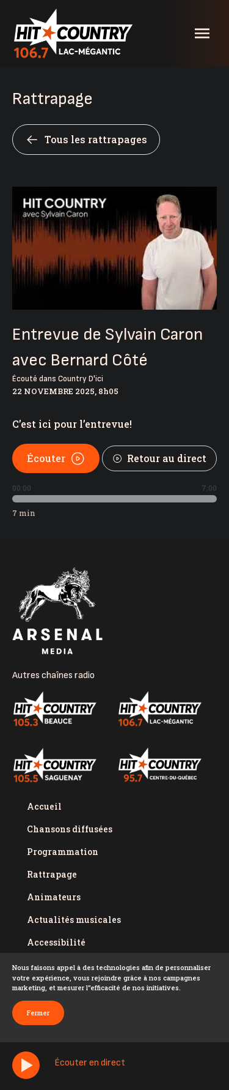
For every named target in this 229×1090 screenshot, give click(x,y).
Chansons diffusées (69, 829)
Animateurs (54, 897)
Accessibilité (56, 942)
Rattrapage (52, 874)
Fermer (38, 1012)
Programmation (62, 851)
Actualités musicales (74, 919)
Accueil (44, 806)
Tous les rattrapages (86, 139)
